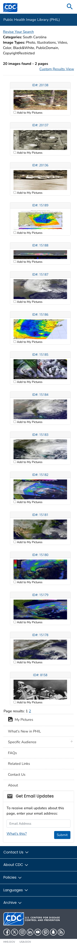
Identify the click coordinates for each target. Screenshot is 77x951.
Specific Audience (22, 742)
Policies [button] (12, 877)
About (13, 785)
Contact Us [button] (16, 852)
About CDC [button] (16, 864)
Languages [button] (15, 890)
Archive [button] (12, 902)
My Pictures (20, 720)
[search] (70, 6)
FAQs (12, 753)
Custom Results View (56, 69)
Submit (62, 835)
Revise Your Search (18, 31)
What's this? (17, 833)
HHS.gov (9, 942)
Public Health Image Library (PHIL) (31, 19)
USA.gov (25, 942)
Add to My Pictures (29, 113)
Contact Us (16, 774)
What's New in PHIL (24, 731)
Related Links (19, 763)
